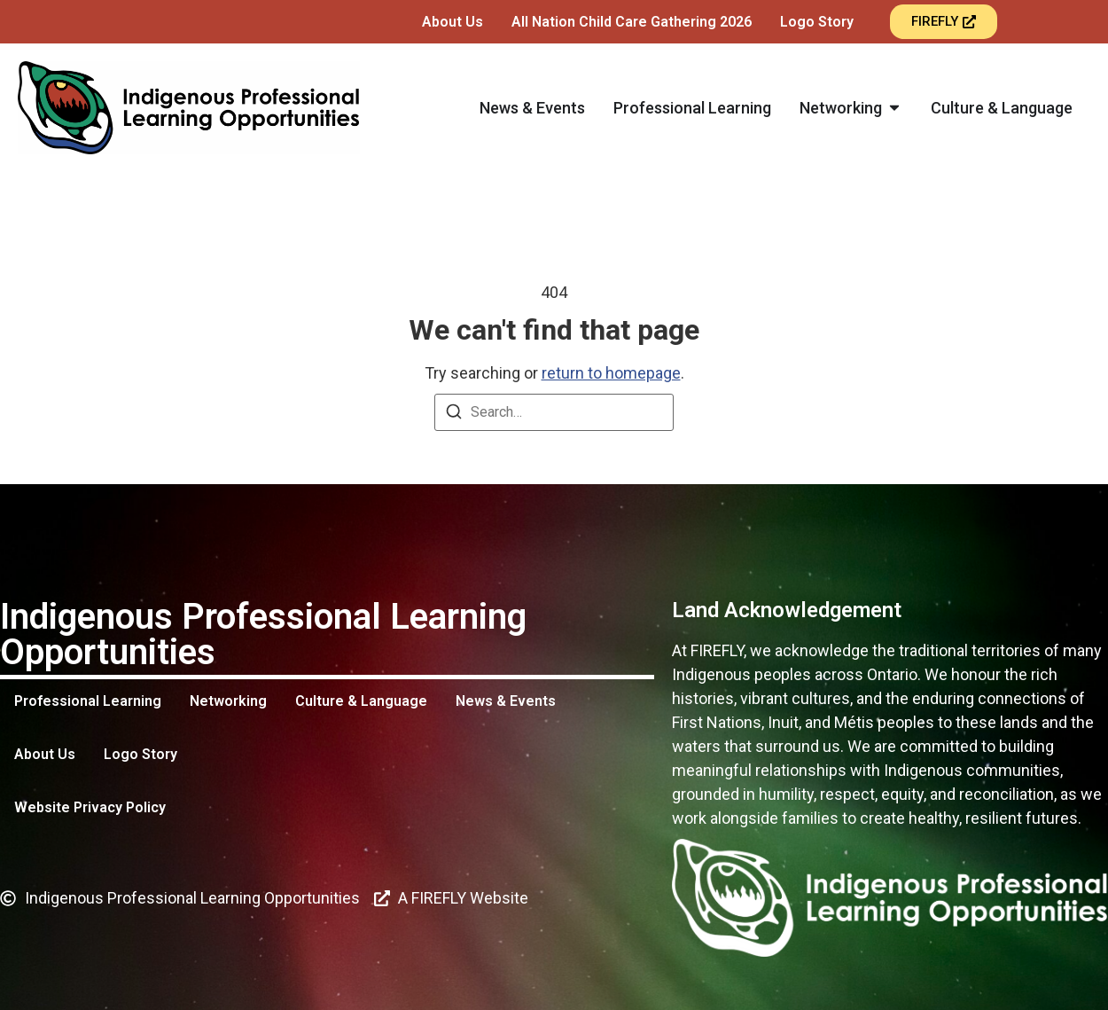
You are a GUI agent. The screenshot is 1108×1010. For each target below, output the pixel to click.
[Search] (454, 414)
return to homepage (611, 373)
